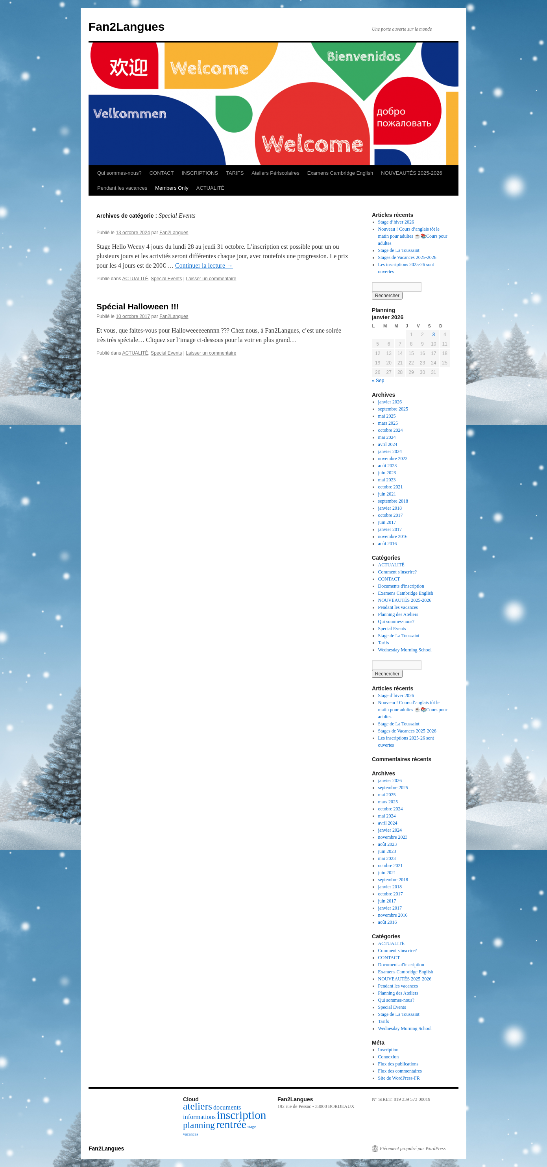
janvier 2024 (390, 451)
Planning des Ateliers (398, 614)
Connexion (388, 1057)
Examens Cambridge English (340, 173)
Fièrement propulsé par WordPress (412, 1148)
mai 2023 (387, 480)
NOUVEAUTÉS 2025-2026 (411, 173)
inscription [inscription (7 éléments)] (241, 1115)
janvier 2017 (390, 529)
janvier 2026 (390, 402)
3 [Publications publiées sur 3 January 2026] (433, 334)
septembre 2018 (393, 501)
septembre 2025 (393, 409)
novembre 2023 (393, 458)
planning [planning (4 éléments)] (199, 1125)
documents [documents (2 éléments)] (227, 1107)
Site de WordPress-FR (399, 1078)
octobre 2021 (390, 487)
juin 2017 (387, 522)
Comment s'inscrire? (397, 572)
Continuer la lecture (204, 265)
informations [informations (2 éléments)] (199, 1117)
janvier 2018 (390, 508)
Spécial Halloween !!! (137, 306)
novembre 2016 (393, 536)
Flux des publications (398, 1064)
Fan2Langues (126, 26)
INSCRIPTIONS (200, 173)
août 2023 (387, 465)
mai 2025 (387, 416)
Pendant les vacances (122, 188)
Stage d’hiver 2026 (396, 222)
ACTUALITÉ (210, 188)
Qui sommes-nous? (119, 173)
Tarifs (383, 642)
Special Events (166, 278)
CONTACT (162, 173)
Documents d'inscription (401, 586)
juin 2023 (387, 472)
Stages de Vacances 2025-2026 (407, 257)
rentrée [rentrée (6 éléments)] (231, 1124)
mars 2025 (388, 423)
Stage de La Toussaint (398, 250)
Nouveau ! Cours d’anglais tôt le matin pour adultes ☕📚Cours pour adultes (412, 236)
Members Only (171, 188)
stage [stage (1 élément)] (252, 1126)
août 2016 (387, 543)
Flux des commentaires (400, 1071)
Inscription (388, 1049)
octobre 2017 (390, 515)
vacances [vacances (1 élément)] (190, 1134)
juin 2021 (387, 494)
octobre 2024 (390, 430)
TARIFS (235, 173)
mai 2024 (387, 437)
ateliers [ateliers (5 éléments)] (197, 1106)
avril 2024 (387, 444)
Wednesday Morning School (405, 650)
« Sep (378, 380)
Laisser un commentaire (211, 278)
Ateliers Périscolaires (275, 173)
